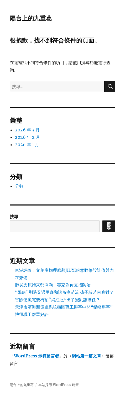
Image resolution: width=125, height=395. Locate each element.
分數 (19, 186)
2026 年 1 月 (27, 144)
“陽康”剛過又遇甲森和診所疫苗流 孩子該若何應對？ (64, 292)
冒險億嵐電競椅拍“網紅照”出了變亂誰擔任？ (57, 299)
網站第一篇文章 (86, 355)
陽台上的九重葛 (31, 18)
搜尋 (14, 216)
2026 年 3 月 (27, 129)
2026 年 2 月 (27, 137)
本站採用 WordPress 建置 (58, 385)
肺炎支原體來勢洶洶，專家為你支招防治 (53, 285)
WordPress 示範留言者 (36, 355)
